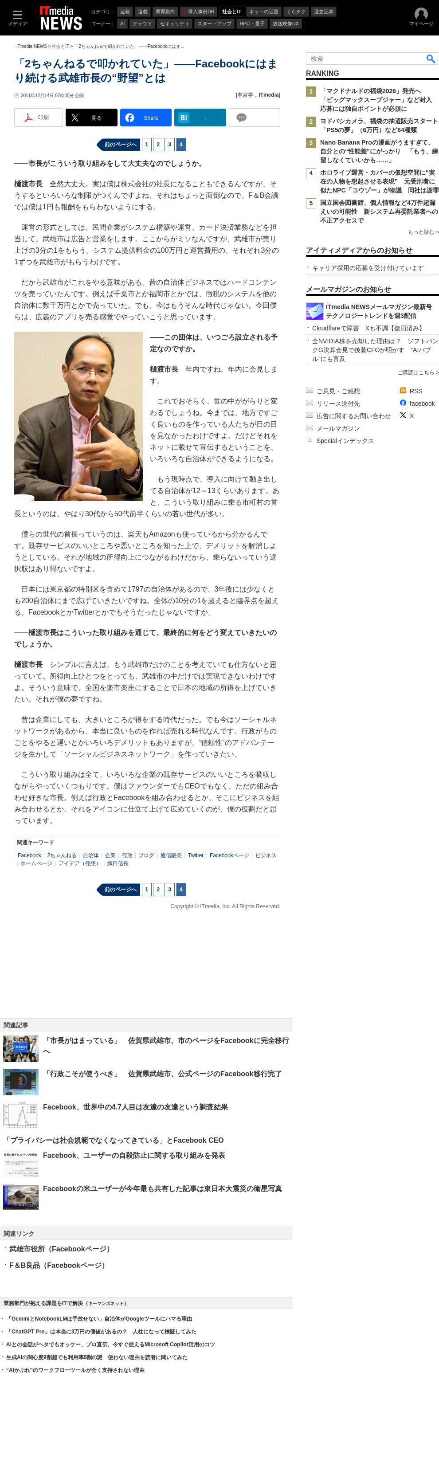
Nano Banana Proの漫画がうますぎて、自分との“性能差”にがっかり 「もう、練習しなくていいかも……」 (379, 151)
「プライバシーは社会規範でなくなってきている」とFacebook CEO (113, 1140)
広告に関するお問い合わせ (354, 416)
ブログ (146, 855)
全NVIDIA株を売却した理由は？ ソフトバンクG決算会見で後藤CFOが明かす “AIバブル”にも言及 (375, 349)
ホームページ (36, 863)
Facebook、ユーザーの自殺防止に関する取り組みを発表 (134, 1155)
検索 (431, 58)
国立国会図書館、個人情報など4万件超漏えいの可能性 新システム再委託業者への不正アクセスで (379, 211)
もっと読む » (423, 232)
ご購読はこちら (416, 372)
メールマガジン (338, 428)
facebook (422, 403)
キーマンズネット (106, 1303)
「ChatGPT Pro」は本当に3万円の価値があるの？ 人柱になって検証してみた (101, 1332)
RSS (416, 391)
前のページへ (121, 144)
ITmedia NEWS (31, 46)
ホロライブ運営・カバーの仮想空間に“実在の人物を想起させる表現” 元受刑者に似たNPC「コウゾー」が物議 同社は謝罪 (379, 181)
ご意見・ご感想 (338, 391)
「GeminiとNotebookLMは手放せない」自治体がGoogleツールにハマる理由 (99, 1319)
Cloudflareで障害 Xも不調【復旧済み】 (368, 328)
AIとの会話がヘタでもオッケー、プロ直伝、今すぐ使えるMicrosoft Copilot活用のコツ (110, 1344)
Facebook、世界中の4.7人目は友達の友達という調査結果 (135, 1107)
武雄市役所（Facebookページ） (61, 1249)
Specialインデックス (345, 440)
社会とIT (60, 46)
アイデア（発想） (80, 863)
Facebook (29, 855)
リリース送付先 (338, 403)
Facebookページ (229, 855)
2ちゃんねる (62, 855)
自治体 (91, 855)
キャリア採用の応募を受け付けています (368, 267)
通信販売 (171, 855)
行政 (127, 855)
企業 (110, 855)
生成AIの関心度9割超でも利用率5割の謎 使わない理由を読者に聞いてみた (97, 1357)
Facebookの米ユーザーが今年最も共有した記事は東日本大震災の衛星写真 (162, 1188)
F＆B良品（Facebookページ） (59, 1265)
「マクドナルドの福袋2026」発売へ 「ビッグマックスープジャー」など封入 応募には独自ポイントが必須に (379, 99)
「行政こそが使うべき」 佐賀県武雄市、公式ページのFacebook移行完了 (162, 1074)
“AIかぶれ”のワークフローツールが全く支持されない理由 (75, 1370)
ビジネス (266, 855)
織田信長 (118, 863)
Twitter (196, 855)
